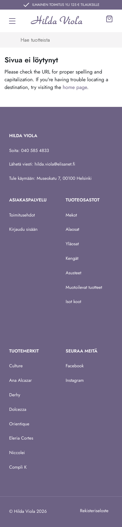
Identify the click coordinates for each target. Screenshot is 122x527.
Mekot (71, 215)
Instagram (75, 380)
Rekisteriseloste (94, 511)
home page (75, 87)
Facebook (75, 366)
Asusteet (73, 273)
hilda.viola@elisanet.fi (55, 164)
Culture (16, 366)
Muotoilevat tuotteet (84, 288)
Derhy (14, 395)
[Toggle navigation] (12, 21)
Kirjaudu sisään (23, 229)
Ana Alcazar (20, 380)
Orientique (19, 424)
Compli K (18, 467)
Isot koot (73, 302)
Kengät (72, 258)
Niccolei (17, 453)
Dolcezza (17, 410)
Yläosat (72, 244)
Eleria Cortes (21, 438)
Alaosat (72, 229)
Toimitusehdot (22, 215)
